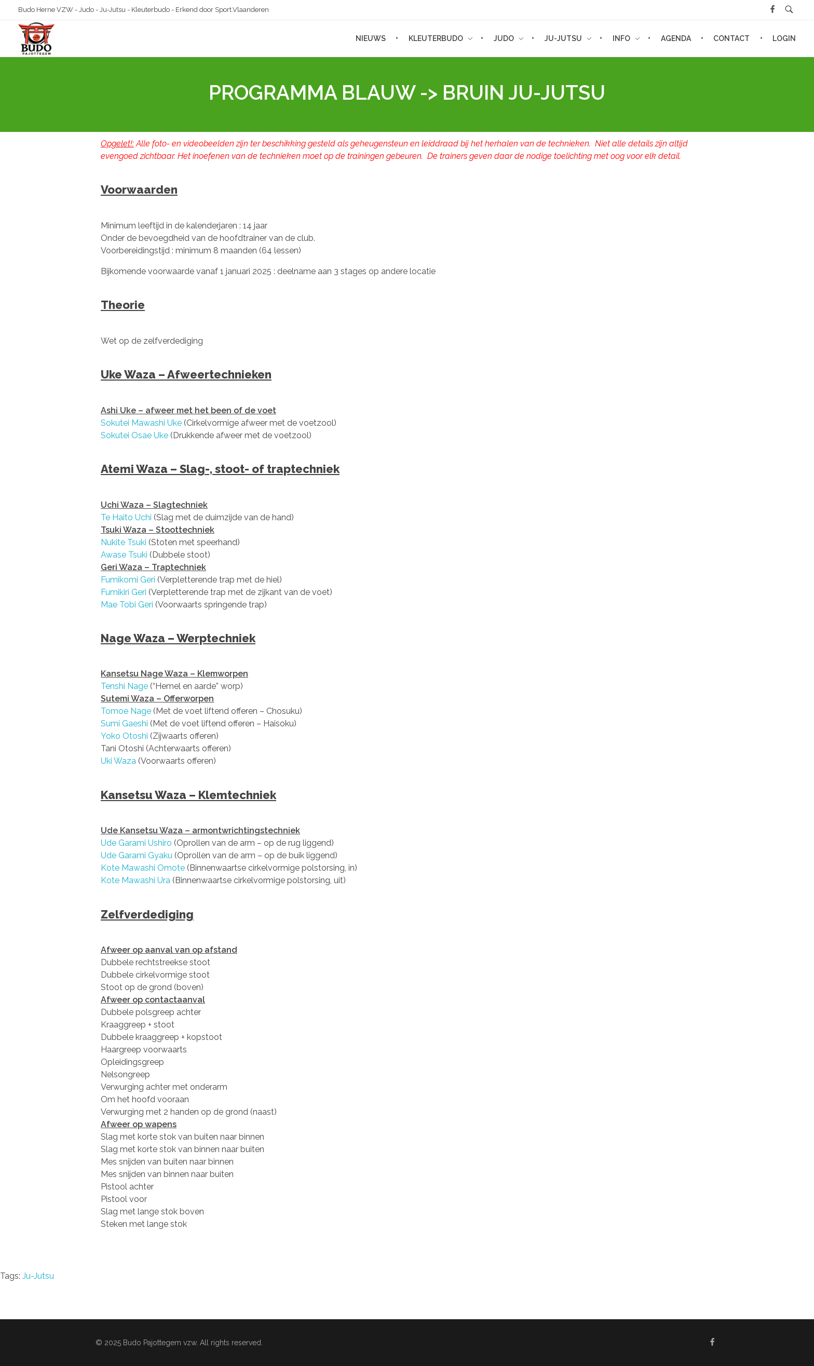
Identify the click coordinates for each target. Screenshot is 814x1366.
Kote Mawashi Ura (135, 880)
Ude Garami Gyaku (136, 855)
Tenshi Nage (124, 686)
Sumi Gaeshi (124, 723)
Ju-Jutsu (38, 1276)
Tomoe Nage (126, 711)
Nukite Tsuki (123, 542)
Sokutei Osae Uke (134, 435)
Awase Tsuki (124, 555)
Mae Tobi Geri (127, 605)
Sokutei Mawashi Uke (141, 423)
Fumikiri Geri (123, 592)
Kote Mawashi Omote (143, 868)
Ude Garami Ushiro (136, 843)
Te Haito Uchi (126, 517)
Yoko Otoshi (124, 736)
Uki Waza (118, 761)
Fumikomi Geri (128, 580)
